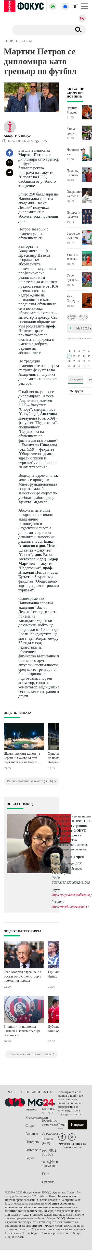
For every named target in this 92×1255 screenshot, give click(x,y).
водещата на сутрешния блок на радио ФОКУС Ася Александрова (70, 830)
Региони (32, 1109)
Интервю (32, 1142)
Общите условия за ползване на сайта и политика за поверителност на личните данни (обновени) (41, 1207)
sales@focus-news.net (50, 1164)
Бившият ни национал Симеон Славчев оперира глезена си (22, 1031)
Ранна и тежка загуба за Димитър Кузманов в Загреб (73, 257)
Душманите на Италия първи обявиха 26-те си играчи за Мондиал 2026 (74, 215)
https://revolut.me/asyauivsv (70, 906)
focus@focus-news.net (50, 1122)
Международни (34, 1117)
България (32, 1101)
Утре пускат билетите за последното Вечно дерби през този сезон (74, 278)
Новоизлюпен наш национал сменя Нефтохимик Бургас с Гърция (74, 152)
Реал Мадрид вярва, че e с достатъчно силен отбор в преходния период (22, 976)
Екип (45, 1174)
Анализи (32, 1134)
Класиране (76, 379)
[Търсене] (40, 29)
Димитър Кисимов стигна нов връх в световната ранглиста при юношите (74, 173)
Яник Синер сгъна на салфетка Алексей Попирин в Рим (73, 298)
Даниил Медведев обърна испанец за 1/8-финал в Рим (73, 110)
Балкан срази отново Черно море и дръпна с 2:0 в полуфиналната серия (74, 131)
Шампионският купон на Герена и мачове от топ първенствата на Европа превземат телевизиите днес (22, 758)
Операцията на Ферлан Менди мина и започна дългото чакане (74, 194)
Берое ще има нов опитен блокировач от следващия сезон (74, 236)
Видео (30, 1158)
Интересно (33, 1150)
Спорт (30, 1125)
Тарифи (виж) (47, 1141)
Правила (48, 1182)
